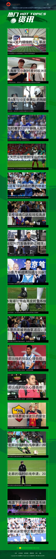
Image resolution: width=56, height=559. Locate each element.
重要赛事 (32, 553)
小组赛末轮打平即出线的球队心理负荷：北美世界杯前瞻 (20, 370)
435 (33, 548)
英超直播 (15, 8)
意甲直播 (47, 8)
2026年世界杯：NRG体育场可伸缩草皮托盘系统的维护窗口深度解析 (22, 312)
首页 (16, 553)
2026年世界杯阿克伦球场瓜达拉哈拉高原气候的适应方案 (20, 226)
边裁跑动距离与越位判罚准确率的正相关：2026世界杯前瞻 (20, 255)
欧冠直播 (28, 8)
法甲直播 (42, 8)
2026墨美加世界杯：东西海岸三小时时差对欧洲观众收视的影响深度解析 (23, 82)
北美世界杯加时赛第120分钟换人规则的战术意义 (18, 139)
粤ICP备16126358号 (40, 555)
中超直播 (24, 8)
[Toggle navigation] (48, 4)
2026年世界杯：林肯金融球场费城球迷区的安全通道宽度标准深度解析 (23, 427)
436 (36, 548)
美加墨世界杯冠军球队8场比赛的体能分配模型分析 (19, 197)
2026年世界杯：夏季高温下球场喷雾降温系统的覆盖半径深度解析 (22, 514)
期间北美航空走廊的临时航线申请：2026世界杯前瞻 (19, 456)
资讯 (36, 553)
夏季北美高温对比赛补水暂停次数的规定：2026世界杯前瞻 (20, 542)
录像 (40, 553)
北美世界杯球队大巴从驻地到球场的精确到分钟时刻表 (19, 168)
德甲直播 (33, 8)
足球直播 (20, 553)
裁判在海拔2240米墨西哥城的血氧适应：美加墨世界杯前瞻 (20, 341)
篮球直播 (26, 553)
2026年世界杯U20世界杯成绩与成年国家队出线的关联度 (20, 283)
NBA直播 (19, 8)
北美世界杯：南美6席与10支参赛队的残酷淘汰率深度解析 (20, 111)
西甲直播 (38, 8)
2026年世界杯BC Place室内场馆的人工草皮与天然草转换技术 (21, 53)
